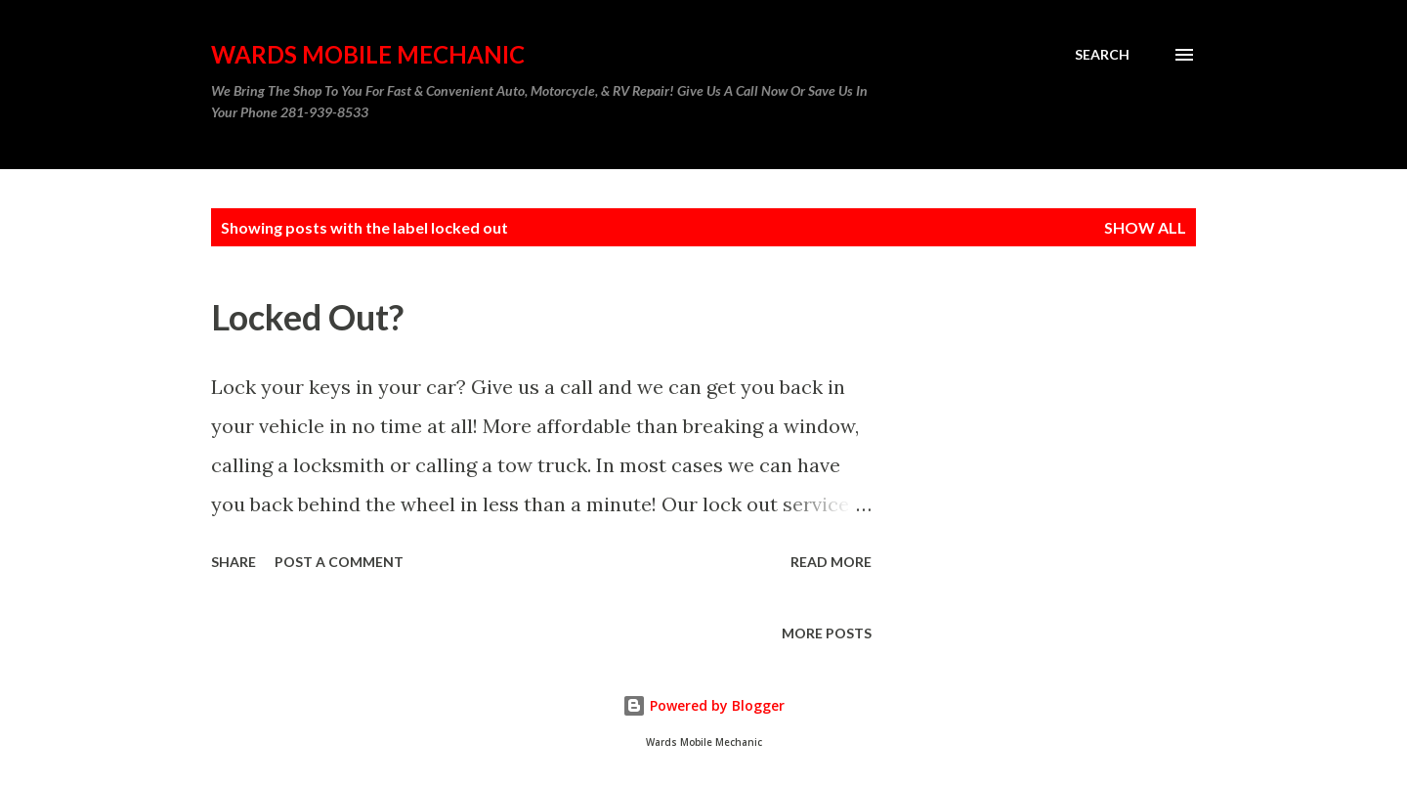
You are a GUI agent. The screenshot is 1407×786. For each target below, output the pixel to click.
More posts (827, 633)
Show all (1145, 227)
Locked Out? (307, 316)
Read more (831, 561)
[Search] (1102, 54)
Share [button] (233, 561)
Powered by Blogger (703, 705)
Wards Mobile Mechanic (368, 54)
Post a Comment (339, 561)
